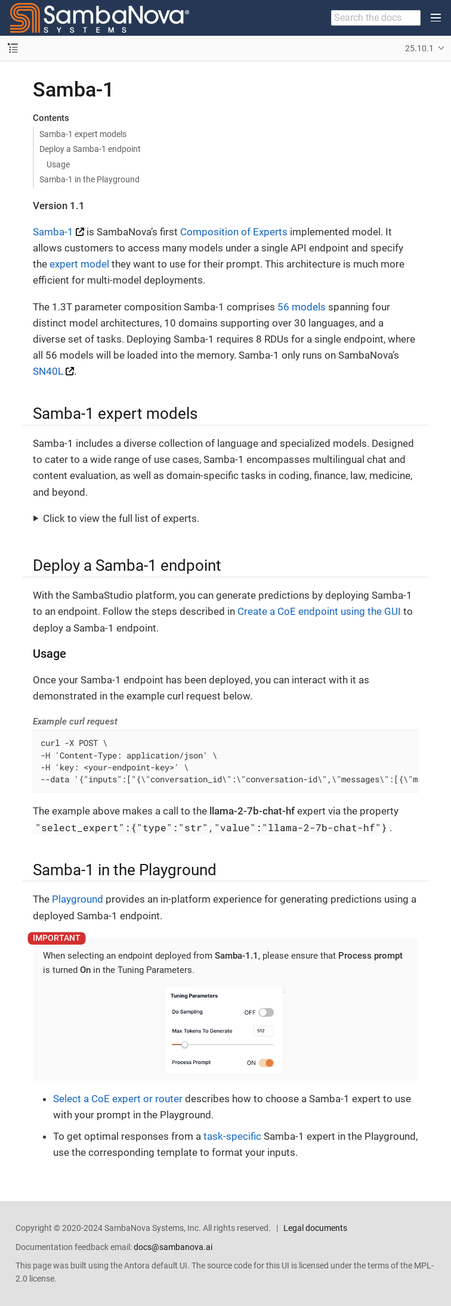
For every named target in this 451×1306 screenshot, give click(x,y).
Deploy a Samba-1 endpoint (90, 149)
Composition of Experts (234, 232)
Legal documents (315, 1228)
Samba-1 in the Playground (89, 179)
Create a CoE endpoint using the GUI (319, 611)
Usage (58, 164)
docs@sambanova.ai (173, 1247)
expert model (79, 264)
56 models (301, 307)
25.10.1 (419, 48)
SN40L (48, 371)
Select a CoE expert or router (118, 1099)
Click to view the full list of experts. (121, 518)
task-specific (232, 1136)
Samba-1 (53, 232)
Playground (77, 899)
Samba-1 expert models (82, 134)
